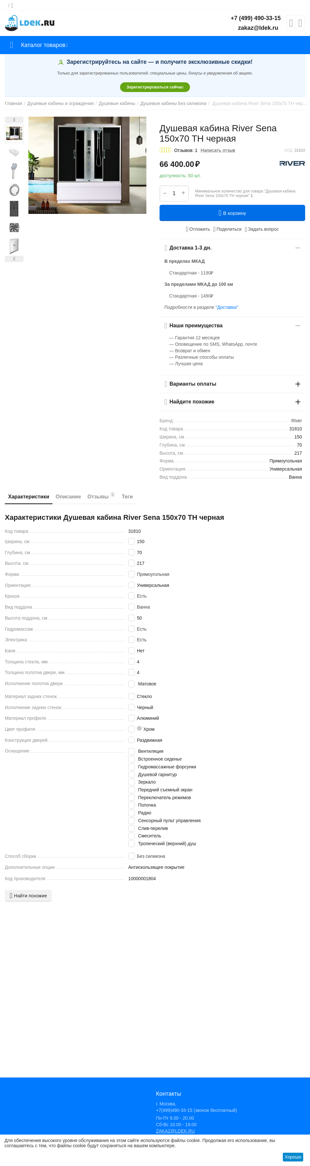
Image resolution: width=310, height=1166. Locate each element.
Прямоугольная (153, 574)
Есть (142, 596)
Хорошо (293, 1157)
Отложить (198, 229)
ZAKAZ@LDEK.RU (175, 1131)
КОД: (288, 150)
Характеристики (28, 496)
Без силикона (151, 856)
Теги (127, 496)
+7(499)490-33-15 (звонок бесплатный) (196, 1110)
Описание (68, 496)
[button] (227, 229)
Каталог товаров (43, 45)
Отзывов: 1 (185, 150)
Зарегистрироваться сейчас (155, 87)
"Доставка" (227, 307)
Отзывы (101, 495)
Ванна (143, 607)
